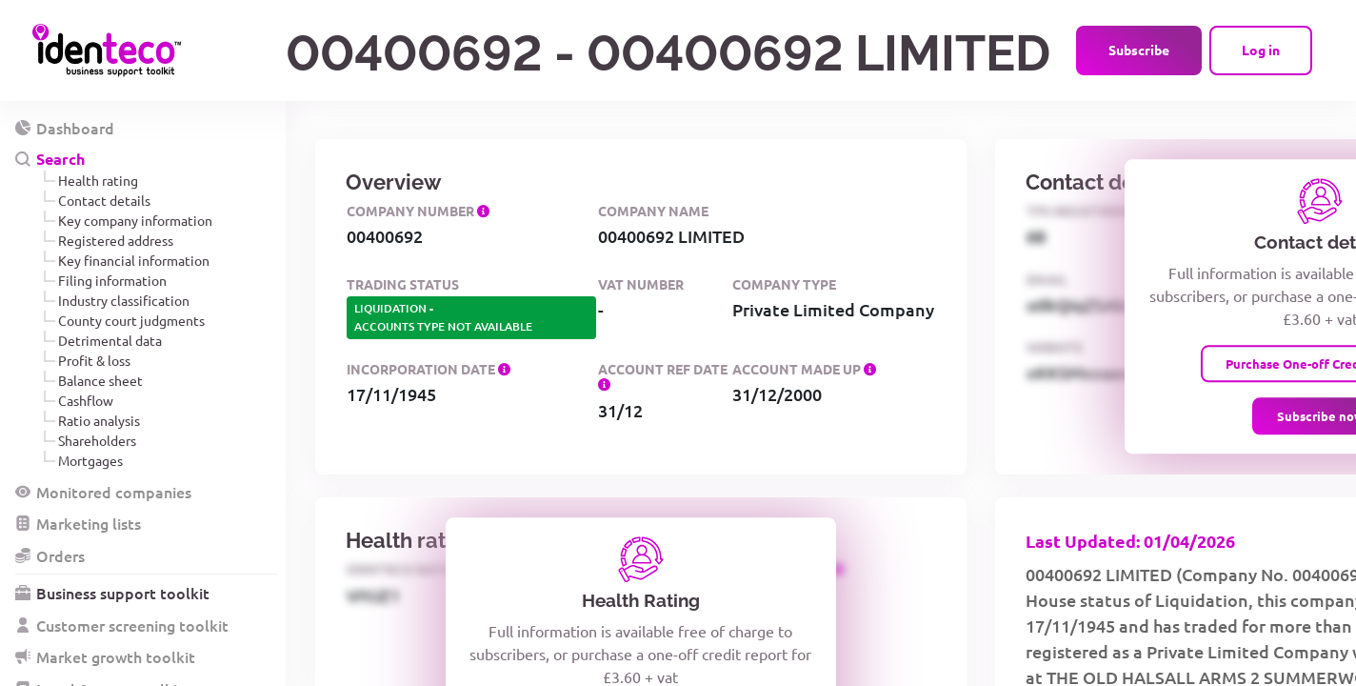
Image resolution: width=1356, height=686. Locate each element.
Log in (1261, 49)
